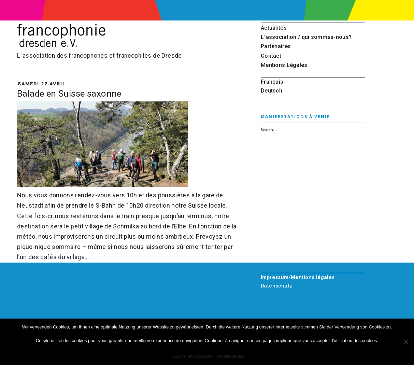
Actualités (274, 28)
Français (272, 82)
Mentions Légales (284, 65)
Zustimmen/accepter (193, 356)
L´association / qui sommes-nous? (306, 37)
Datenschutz (276, 286)
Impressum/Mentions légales (298, 277)
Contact (271, 56)
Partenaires (276, 46)
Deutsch (271, 90)
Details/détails (230, 356)
